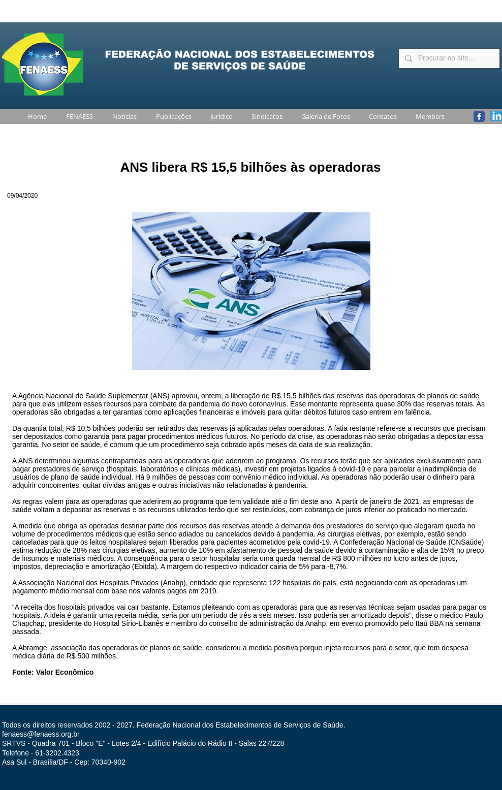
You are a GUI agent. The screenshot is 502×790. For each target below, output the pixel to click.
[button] (77, 116)
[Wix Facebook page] (479, 116)
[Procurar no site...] (448, 58)
